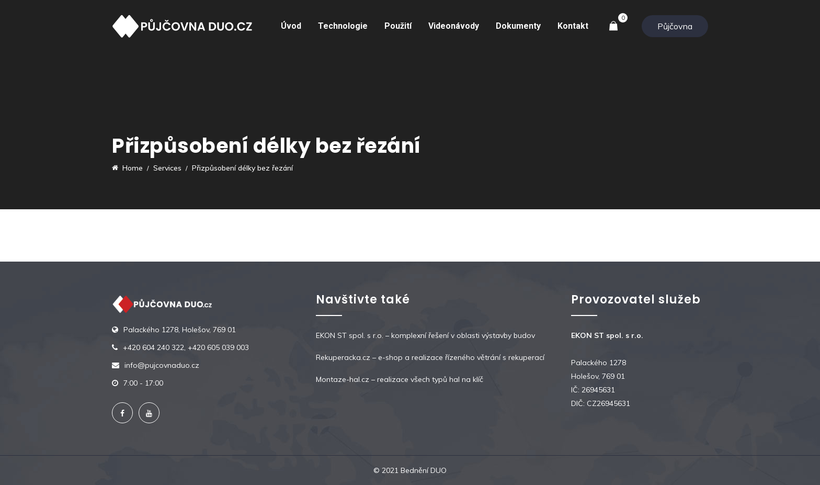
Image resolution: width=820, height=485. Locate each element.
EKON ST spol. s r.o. (349, 335)
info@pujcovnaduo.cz (161, 365)
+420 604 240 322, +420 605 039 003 (186, 347)
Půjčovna (674, 26)
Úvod (291, 26)
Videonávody (453, 26)
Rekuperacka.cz (343, 357)
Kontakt (572, 26)
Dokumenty (518, 26)
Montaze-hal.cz (342, 379)
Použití (398, 26)
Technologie (343, 26)
